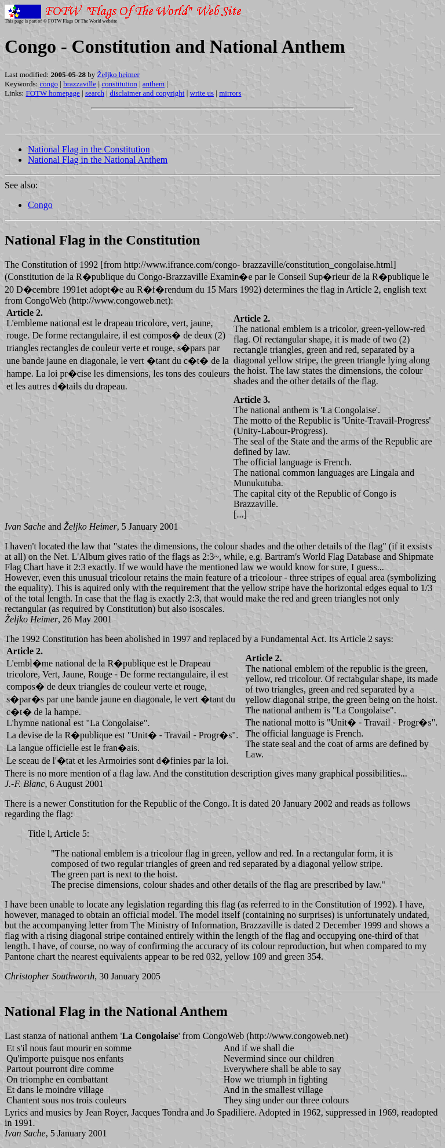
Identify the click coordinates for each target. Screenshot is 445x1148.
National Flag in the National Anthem (97, 160)
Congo (40, 205)
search (94, 93)
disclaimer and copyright (147, 93)
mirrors (230, 93)
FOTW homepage (52, 93)
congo (48, 83)
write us (202, 93)
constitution (119, 83)
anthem (154, 83)
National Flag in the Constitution (89, 149)
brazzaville (79, 83)
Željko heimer (118, 74)
